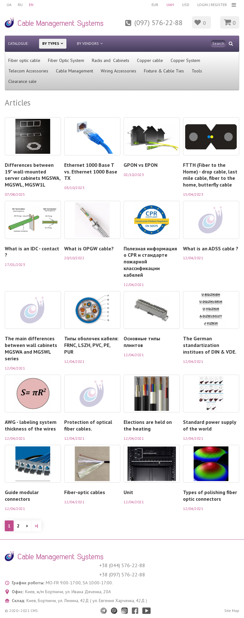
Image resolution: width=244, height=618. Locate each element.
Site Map (231, 610)
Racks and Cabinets (110, 60)
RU (20, 4)
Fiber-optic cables (84, 492)
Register (219, 4)
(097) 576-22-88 (158, 22)
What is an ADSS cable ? (210, 248)
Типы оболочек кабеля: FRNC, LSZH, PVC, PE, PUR (91, 345)
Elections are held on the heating (148, 425)
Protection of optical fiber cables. (88, 425)
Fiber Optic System (66, 60)
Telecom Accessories (28, 71)
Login (202, 4)
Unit (128, 492)
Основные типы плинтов (142, 341)
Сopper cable (150, 60)
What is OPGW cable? (89, 248)
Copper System (185, 60)
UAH (170, 4)
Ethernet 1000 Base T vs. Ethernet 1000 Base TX (90, 171)
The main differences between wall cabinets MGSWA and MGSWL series (31, 348)
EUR (155, 4)
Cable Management (74, 71)
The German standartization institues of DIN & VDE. (209, 345)
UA (9, 4)
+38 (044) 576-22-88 (122, 565)
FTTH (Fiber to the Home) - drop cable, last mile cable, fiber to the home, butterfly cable (210, 175)
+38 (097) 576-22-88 (122, 574)
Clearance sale (22, 81)
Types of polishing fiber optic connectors (210, 495)
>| (36, 526)
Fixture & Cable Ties (164, 71)
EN (31, 4)
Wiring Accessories (118, 71)
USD (185, 4)
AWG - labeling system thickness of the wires (31, 425)
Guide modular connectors (22, 495)
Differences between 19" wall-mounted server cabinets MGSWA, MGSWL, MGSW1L (32, 175)
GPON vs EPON (141, 165)
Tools (197, 71)
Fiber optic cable (24, 60)
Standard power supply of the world (209, 425)
